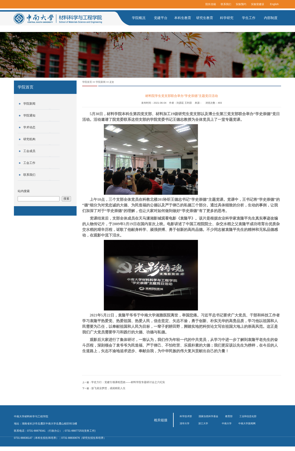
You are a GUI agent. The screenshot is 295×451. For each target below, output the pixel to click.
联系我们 (226, 4)
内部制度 (271, 18)
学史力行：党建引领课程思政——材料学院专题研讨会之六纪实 (128, 382)
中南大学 (227, 423)
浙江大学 (203, 423)
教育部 (229, 416)
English (274, 4)
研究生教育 (204, 18)
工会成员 (29, 151)
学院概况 (138, 18)
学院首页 (87, 82)
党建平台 (160, 18)
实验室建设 (257, 4)
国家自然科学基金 (208, 416)
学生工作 (248, 18)
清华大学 (184, 423)
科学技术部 (186, 416)
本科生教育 (182, 18)
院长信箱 (210, 4)
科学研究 (226, 18)
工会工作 (29, 162)
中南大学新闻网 (246, 423)
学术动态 (29, 127)
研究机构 (29, 139)
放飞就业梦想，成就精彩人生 (108, 388)
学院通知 (29, 115)
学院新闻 (29, 103)
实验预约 (241, 4)
